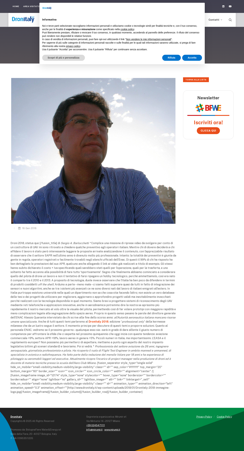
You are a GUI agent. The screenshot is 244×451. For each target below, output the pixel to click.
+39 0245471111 (95, 425)
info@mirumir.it (94, 429)
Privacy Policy (204, 416)
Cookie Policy (224, 416)
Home (16, 6)
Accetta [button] (192, 57)
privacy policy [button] (73, 46)
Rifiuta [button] (171, 57)
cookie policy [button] (127, 29)
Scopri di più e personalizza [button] (63, 57)
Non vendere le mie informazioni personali (148, 39)
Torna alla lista (195, 80)
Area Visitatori (34, 6)
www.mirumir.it (112, 429)
